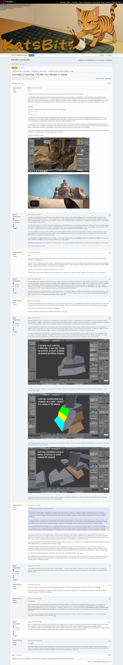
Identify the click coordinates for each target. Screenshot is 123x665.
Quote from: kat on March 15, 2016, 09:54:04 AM (41, 508)
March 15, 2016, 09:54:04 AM (34, 317)
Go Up (13, 655)
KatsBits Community (20, 60)
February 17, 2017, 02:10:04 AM (34, 598)
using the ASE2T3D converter (71, 242)
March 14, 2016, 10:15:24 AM (34, 214)
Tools (80, 2)
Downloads (87, 2)
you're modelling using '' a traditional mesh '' (82, 238)
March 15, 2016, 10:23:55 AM (34, 505)
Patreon (114, 2)
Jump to (89, 661)
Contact (108, 2)
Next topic (108, 78)
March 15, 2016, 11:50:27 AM (34, 565)
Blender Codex (65, 2)
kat (15, 214)
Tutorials (74, 2)
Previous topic (100, 78)
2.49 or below (91, 227)
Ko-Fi (120, 2)
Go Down (14, 83)
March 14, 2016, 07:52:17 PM (34, 252)
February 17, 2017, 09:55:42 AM (34, 621)
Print (109, 83)
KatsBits (9, 1)
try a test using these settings (74, 227)
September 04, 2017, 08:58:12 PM (35, 640)
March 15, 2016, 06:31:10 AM (34, 300)
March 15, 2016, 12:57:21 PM (34, 584)
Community (96, 2)
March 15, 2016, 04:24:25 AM (34, 278)
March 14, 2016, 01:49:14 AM (35, 87)
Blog (102, 2)
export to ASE (38, 242)
